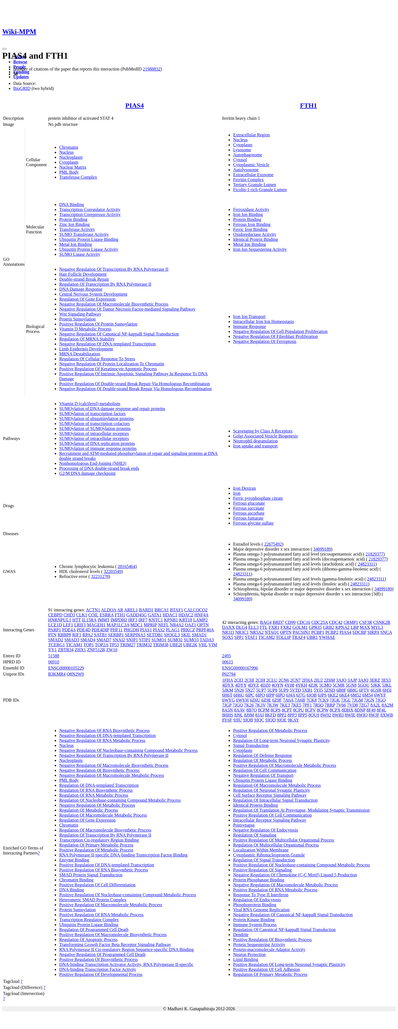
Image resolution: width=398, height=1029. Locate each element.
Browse (20, 61)
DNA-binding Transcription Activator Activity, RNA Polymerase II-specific (126, 964)
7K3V (260, 705)
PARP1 (54, 629)
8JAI (259, 715)
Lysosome (242, 149)
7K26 (249, 705)
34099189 (322, 549)
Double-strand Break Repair (84, 279)
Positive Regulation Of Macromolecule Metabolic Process (110, 904)
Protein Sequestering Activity (259, 944)
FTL (264, 627)
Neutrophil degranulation (255, 441)
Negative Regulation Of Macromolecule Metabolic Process (111, 775)
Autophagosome (247, 154)
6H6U (239, 695)
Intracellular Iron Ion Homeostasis (263, 321)
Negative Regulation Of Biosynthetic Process (99, 770)
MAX (365, 627)
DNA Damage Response (80, 289)
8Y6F (227, 720)
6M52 (355, 695)
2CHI (249, 680)
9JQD (270, 720)
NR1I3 (228, 632)
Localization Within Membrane (261, 850)
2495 (226, 655)
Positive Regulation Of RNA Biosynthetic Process (103, 870)
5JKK (376, 685)
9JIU (237, 720)
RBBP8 (64, 634)
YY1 (52, 649)
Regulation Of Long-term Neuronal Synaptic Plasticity (281, 740)
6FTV (364, 690)
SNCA (386, 632)
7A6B (300, 700)
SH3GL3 (172, 634)
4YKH (301, 685)
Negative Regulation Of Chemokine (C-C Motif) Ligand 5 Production (295, 874)
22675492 (273, 544)
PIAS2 (159, 629)
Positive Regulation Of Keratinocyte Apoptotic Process (108, 368)
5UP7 (261, 690)
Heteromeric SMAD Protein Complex (92, 899)
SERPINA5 (135, 634)
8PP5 (302, 715)
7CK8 (311, 700)
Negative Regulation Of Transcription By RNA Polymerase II (113, 269)
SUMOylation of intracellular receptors (94, 433)
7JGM (357, 700)
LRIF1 (80, 624)
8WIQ (362, 715)
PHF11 (116, 629)
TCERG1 (56, 644)
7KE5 (296, 705)
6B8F (341, 690)
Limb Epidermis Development (86, 349)
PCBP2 (331, 632)
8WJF (374, 715)
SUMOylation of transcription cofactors (94, 423)
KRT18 (185, 620)
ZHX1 (80, 649)
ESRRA (107, 615)
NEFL (163, 624)
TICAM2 (266, 637)
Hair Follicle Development (83, 274)
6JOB (311, 695)
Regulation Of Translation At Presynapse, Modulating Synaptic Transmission (301, 810)
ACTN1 (93, 610)
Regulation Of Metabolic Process (88, 810)
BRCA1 (162, 610)
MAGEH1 (96, 624)
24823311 (366, 564)
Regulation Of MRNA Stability (86, 339)
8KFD (270, 715)
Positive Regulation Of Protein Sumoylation (98, 324)
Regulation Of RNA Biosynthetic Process (96, 790)
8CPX (335, 710)
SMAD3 (71, 639)
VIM (212, 644)
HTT (76, 620)
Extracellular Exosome (253, 174)
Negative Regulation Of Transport (263, 775)
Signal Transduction (250, 745)
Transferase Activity (77, 229)
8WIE (350, 715)
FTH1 (308, 105)
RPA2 (87, 634)
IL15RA (89, 620)
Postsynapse (244, 825)
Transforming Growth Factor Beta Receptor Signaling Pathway (115, 944)
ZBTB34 (66, 649)
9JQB (248, 720)
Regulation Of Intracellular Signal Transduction (275, 800)
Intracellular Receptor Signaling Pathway (269, 820)
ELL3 (253, 627)
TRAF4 (298, 637)
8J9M (249, 715)
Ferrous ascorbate (248, 513)
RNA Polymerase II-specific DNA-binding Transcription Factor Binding (123, 855)
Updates (21, 76)
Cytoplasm (68, 162)
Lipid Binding (245, 959)
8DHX (348, 710)
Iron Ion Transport (249, 316)
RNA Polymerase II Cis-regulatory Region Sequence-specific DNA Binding (126, 949)
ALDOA (108, 610)
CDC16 (303, 622)
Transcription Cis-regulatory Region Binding (99, 840)
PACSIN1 (301, 632)
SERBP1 (116, 634)
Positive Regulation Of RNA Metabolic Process (101, 914)
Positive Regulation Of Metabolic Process (96, 850)
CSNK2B (381, 622)
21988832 (152, 69)
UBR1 (312, 637)
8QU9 (313, 715)
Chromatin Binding (76, 879)
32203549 (112, 571)
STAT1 (251, 637)
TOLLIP (283, 637)
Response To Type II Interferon (260, 894)
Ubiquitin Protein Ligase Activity (88, 249)
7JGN (369, 700)
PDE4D (84, 629)
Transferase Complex (78, 177)
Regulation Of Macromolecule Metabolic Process (103, 815)
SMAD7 (103, 639)
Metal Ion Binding (75, 244)
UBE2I (175, 644)
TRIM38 (160, 644)
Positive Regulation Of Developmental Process (100, 974)
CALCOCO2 (195, 610)
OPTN (203, 624)
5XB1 (307, 690)
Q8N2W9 (75, 674)
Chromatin (68, 147)
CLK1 (81, 615)
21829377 (374, 554)
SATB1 (100, 634)
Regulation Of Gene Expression (87, 299)
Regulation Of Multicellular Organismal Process (276, 845)
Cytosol (240, 159)
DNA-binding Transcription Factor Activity (97, 969)
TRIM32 (144, 644)
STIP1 (144, 639)
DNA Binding (71, 204)
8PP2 (281, 715)
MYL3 (377, 627)
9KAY (293, 720)
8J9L (238, 715)
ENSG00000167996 (240, 668)
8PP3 (292, 715)
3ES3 (386, 680)
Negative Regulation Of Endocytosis (265, 830)
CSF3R (365, 622)
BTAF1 (176, 610)
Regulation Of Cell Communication (264, 770)
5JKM (227, 690)
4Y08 (289, 685)
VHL (202, 644)
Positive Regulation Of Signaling (262, 870)
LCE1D (55, 624)
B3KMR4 (57, 674)
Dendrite (240, 934)
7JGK (334, 700)
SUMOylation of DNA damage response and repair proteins (112, 408)
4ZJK (313, 685)
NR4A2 (177, 624)
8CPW (322, 710)
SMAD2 (55, 639)
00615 (227, 662)
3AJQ (363, 680)
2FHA (307, 680)
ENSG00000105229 (66, 668)
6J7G (301, 695)
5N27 (250, 690)
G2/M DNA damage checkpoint (87, 473)
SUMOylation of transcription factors (92, 413)
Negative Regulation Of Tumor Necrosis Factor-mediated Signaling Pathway (127, 309)
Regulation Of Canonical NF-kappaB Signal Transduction (284, 929)
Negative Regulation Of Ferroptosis (264, 341)
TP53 (114, 644)
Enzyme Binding (74, 860)
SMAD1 (199, 634)
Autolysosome (245, 169)
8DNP (360, 710)
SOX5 (227, 637)
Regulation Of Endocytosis (257, 899)
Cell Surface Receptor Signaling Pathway (270, 795)
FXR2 (286, 627)
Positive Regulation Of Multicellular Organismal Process (283, 840)
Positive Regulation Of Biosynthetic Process (98, 959)
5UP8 (272, 690)
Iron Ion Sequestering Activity (260, 249)
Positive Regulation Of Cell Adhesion (266, 969)
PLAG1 (173, 629)
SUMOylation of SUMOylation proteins (94, 428)
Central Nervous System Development (93, 294)
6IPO (260, 695)
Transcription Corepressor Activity (90, 214)
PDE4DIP (100, 629)
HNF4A (201, 615)
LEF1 (68, 624)
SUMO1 (158, 639)
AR (120, 610)
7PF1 (307, 705)
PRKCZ (188, 629)
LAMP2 (200, 620)
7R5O (318, 705)
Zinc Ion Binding (74, 224)
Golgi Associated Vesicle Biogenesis (265, 436)
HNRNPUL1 (59, 620)
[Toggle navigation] (4, 49)
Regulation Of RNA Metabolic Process (93, 795)
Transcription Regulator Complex (89, 919)
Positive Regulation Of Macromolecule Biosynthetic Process (113, 934)
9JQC (259, 720)
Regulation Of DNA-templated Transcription (99, 785)
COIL (93, 615)
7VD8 (352, 705)
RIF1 (76, 634)
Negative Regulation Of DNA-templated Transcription (107, 344)
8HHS (227, 715)
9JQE (282, 720)
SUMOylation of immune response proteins (98, 448)
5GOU (364, 685)
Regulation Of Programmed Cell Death (94, 929)
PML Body (69, 172)
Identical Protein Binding (255, 239)
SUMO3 (191, 639)
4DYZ (253, 685)
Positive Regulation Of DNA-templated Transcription (106, 865)
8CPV (310, 710)
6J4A (290, 695)
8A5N (227, 710)
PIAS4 (134, 105)
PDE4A (69, 629)
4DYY (241, 685)
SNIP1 (132, 639)
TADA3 (207, 639)
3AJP (352, 680)
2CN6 (284, 680)
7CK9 (323, 700)
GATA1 (154, 615)
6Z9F (277, 700)
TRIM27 (127, 644)
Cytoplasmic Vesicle (251, 164)
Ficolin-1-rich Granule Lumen (260, 189)
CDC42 (335, 622)
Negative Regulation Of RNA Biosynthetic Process (104, 730)
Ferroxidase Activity (251, 209)
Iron (236, 493)
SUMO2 (174, 639)
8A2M (387, 705)
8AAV (239, 710)
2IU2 (318, 680)
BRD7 (278, 622)
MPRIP (150, 624)
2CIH (260, 680)
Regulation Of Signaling (254, 835)
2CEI (238, 680)
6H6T (227, 695)
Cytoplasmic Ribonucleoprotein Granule (269, 855)
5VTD (295, 690)
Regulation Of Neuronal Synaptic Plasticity (271, 790)
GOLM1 (300, 627)
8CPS (276, 710)
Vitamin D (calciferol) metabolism (89, 403)
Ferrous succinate (248, 508)
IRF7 (143, 620)
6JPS (322, 695)
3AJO (341, 680)
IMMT (103, 620)
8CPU (298, 710)
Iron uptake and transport (255, 446)
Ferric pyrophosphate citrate (258, 498)
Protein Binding (73, 219)
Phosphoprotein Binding (254, 904)
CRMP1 (351, 622)
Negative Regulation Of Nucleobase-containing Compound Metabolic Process (128, 750)
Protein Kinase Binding (253, 919)
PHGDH (131, 629)
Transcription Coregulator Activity (90, 209)
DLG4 (241, 627)
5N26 (239, 690)
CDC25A (319, 622)
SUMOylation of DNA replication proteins (97, 443)
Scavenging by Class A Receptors (262, 431)
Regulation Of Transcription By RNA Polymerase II (105, 284)
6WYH (242, 700)
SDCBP (359, 632)
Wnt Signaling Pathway (80, 314)
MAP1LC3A (118, 624)
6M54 (367, 695)
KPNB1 (171, 620)
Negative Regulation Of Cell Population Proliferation (280, 331)
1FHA (227, 680)
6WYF (380, 695)
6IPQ (280, 695)
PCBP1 (317, 632)
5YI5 (318, 690)
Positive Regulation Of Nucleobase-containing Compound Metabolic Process (127, 894)
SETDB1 (155, 634)
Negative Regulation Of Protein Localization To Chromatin (111, 363)
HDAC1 (170, 615)
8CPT (287, 710)
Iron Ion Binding (248, 214)
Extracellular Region (251, 134)
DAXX (228, 627)
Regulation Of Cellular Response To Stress (97, 358)
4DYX (228, 685)
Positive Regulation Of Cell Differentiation (97, 884)
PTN (52, 634)
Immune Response (249, 326)
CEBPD (55, 615)
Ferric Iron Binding (250, 229)
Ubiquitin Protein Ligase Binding (88, 239)
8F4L (381, 710)
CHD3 (69, 615)
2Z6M (329, 680)
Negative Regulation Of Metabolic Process (97, 805)
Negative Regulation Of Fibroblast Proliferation (275, 336)
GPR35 (315, 627)
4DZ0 (265, 685)
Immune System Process (254, 924)
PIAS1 (146, 629)
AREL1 (131, 610)
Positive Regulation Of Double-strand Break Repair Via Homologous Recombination (134, 383)
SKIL (186, 634)
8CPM (263, 710)
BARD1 (146, 610)
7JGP (226, 705)
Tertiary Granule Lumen (254, 184)
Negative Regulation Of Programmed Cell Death (102, 954)
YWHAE (327, 637)
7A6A (288, 700)
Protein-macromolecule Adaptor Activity (269, 949)
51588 (53, 655)
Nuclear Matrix (72, 167)
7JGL (346, 700)
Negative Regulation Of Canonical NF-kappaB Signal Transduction (119, 334)
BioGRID (21, 88)
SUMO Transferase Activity (84, 234)
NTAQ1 (272, 632)
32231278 (100, 576)
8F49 (371, 710)
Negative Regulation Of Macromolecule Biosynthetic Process (113, 304)
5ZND (329, 690)
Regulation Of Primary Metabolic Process (96, 845)
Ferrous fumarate (248, 518)
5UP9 (284, 690)
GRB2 (328, 627)
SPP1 (239, 637)
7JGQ (238, 705)
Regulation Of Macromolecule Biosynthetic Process (105, 830)
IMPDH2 (119, 620)
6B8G (352, 690)
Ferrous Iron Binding (251, 224)
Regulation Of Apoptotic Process (88, 939)
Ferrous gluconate (249, 503)
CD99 (290, 622)
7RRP (329, 705)
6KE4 (344, 695)
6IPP (270, 695)
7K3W (272, 705)
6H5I (387, 690)
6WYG (228, 700)
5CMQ (325, 685)
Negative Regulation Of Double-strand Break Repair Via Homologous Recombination (135, 388)
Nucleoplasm (70, 157)
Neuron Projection (249, 954)
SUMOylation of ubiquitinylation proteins (96, 418)
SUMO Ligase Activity (79, 254)
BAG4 (266, 622)
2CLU (271, 680)
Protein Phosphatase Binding (258, 879)
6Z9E (266, 700)
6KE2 (333, 695)
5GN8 (351, 685)
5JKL (387, 685)
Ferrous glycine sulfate (253, 523)
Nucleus (66, 152)
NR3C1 (242, 632)
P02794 (228, 674)
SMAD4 (87, 639)
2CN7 (295, 680)
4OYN (277, 685)
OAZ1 (190, 624)
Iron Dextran (244, 488)
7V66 (341, 705)
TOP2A (101, 644)
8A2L (375, 705)
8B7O (251, 710)
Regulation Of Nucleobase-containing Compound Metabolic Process (119, 800)
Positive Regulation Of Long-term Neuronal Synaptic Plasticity (289, 964)
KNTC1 (156, 620)
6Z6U (255, 700)
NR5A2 (257, 632)
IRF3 (132, 620)
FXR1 (274, 627)
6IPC (250, 695)
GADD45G (136, 615)
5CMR (338, 685)
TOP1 (88, 644)
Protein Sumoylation (77, 319)
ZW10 (111, 649)
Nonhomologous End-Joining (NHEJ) (92, 463)
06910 (53, 662)
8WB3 (338, 715)
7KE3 (285, 705)
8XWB (386, 715)
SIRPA (373, 632)
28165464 (126, 566)
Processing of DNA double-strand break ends (99, 468)
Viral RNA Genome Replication (261, 909)
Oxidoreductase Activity (254, 234)
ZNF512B (96, 649)
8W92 (325, 715)
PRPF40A (205, 629)
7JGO (380, 700)
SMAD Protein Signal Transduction (90, 874)
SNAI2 (118, 639)
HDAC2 (186, 615)
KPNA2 (342, 627)
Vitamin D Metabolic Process (85, 329)
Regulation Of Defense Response (262, 755)
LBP (355, 627)
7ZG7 (364, 705)
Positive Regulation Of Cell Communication (272, 815)
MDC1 (136, 624)
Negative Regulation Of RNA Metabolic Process (102, 740)
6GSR (376, 690)
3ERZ (375, 680)
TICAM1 (74, 644)
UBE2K (190, 644)
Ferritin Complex (248, 179)
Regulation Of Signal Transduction (264, 860)
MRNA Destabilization (79, 353)
